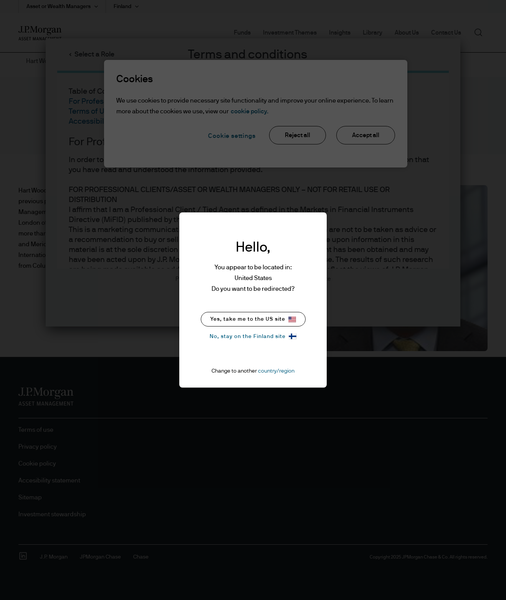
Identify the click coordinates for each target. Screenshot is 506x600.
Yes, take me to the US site (253, 319)
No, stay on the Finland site (253, 336)
